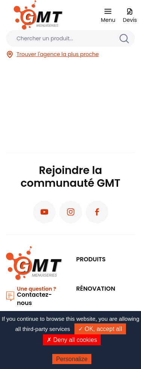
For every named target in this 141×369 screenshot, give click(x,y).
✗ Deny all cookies (72, 340)
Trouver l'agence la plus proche (52, 54)
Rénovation (95, 288)
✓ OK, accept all (100, 329)
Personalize (72, 359)
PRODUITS (91, 259)
